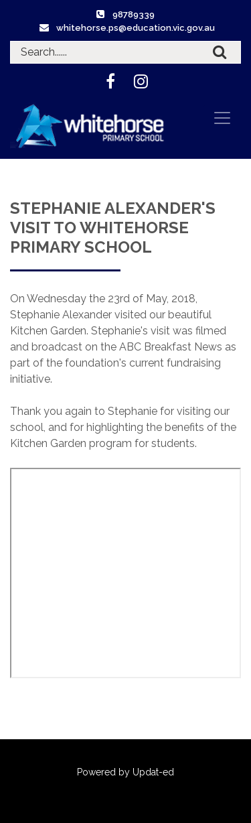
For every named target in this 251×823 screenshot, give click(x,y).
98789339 (133, 14)
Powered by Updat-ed (125, 772)
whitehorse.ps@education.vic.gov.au (135, 28)
